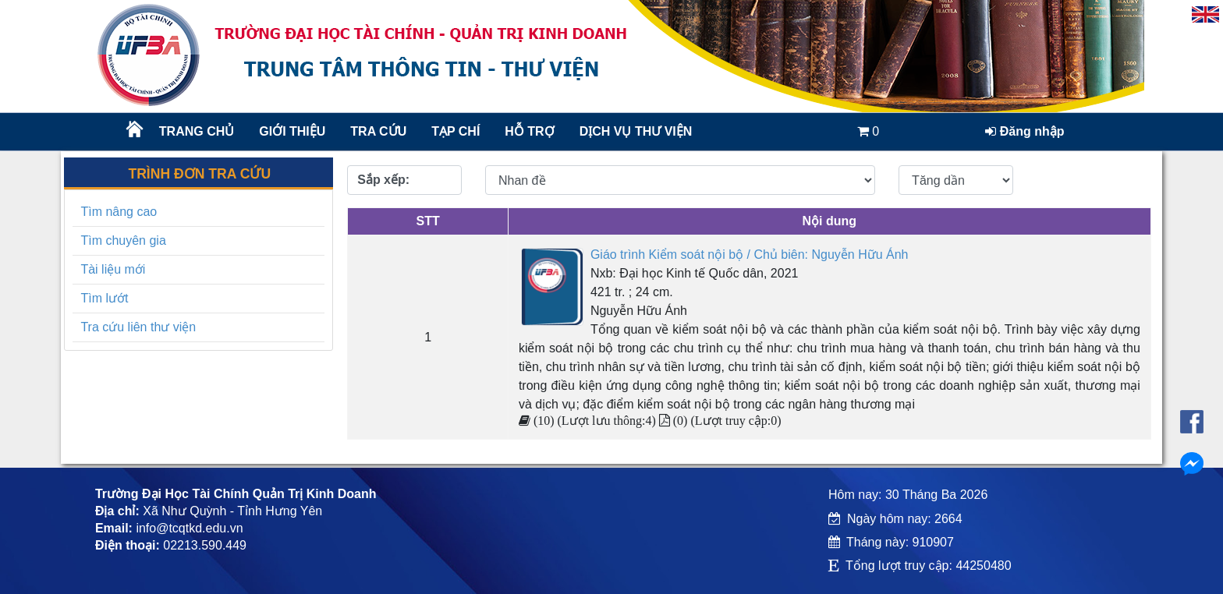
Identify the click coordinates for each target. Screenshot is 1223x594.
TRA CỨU (378, 131)
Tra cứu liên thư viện (138, 327)
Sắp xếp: (383, 179)
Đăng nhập (1024, 131)
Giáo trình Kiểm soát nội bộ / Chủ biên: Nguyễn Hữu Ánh (749, 254)
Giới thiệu (292, 131)
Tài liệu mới (112, 269)
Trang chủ (196, 131)
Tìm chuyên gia (122, 240)
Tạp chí (455, 131)
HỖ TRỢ (529, 131)
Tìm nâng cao (118, 211)
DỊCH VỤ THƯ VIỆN (635, 131)
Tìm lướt (104, 298)
